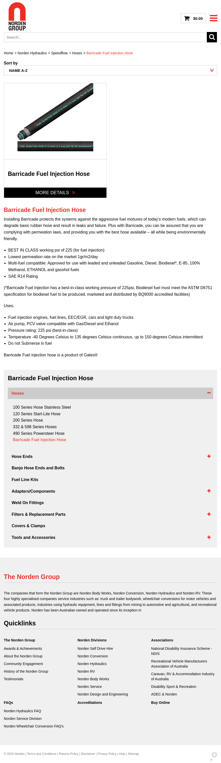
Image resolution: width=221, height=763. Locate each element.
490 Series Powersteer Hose (39, 433)
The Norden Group (19, 640)
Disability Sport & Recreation (173, 687)
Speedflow (59, 53)
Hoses (77, 53)
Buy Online (160, 703)
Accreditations (90, 703)
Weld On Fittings (28, 503)
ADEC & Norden (164, 694)
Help (122, 754)
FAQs (8, 703)
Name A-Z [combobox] (18, 70)
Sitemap (133, 754)
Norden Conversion (93, 656)
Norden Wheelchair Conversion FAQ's (34, 726)
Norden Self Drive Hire (95, 648)
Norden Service (90, 687)
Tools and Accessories (34, 537)
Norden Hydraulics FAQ (22, 711)
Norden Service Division (23, 719)
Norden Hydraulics (32, 53)
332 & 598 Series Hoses (35, 427)
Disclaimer (88, 754)
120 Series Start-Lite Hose (37, 414)
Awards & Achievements (23, 648)
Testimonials (13, 679)
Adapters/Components (33, 491)
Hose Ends (22, 456)
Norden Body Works (93, 679)
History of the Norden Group (26, 671)
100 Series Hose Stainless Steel (42, 407)
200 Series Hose (28, 420)
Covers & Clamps (28, 526)
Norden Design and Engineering (103, 694)
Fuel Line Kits (25, 479)
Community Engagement (23, 664)
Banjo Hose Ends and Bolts (38, 468)
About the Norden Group (23, 656)
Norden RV (86, 671)
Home (8, 53)
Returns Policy (68, 754)
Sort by (11, 63)
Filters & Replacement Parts (39, 514)
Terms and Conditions (41, 754)
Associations (162, 640)
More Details (55, 192)
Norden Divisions (92, 640)
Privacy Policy (107, 754)
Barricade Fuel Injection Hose (109, 53)
